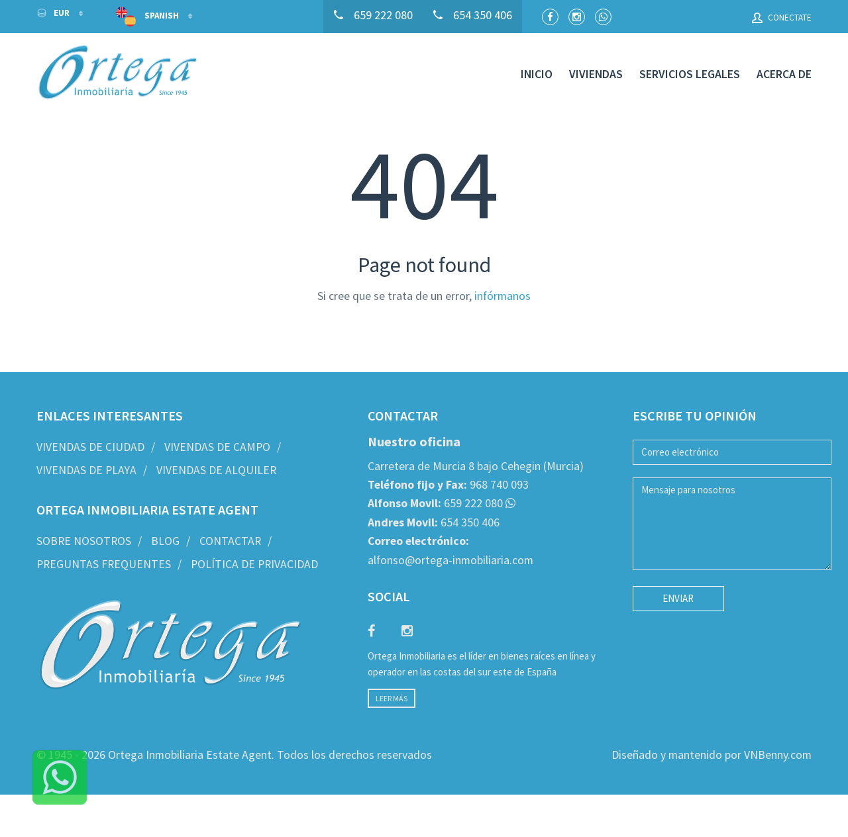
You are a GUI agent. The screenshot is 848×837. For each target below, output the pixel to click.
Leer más (391, 698)
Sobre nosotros (83, 541)
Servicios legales (689, 74)
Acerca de (784, 74)
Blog (165, 541)
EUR (54, 13)
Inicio (537, 74)
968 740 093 (448, 484)
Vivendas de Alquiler (216, 470)
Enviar (678, 598)
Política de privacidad (254, 564)
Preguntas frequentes (103, 564)
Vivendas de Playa (86, 470)
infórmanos (502, 296)
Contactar (230, 541)
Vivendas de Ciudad (90, 447)
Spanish (148, 16)
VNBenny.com (778, 755)
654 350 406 (434, 522)
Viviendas (596, 74)
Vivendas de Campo (217, 447)
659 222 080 (435, 503)
